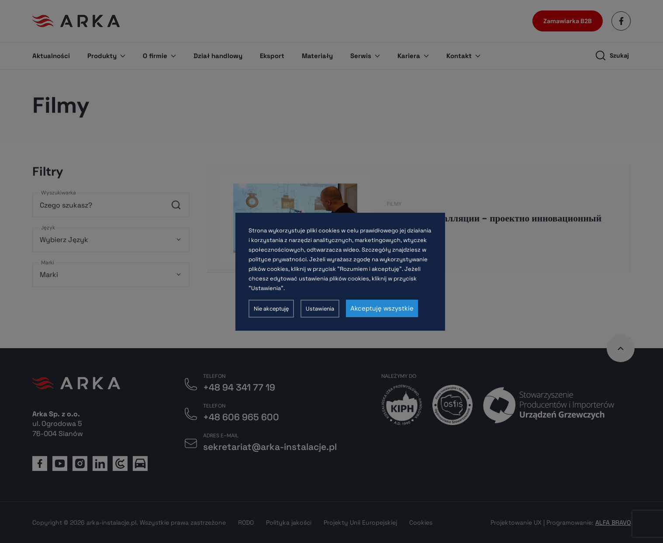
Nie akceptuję (271, 308)
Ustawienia (320, 308)
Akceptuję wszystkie (382, 308)
